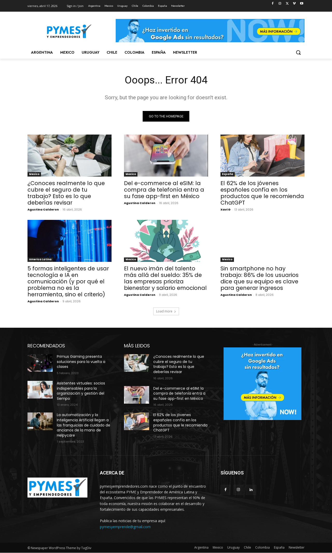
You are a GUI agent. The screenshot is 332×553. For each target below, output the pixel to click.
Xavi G (225, 210)
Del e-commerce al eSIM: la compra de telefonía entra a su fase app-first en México (164, 190)
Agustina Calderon (43, 210)
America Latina (40, 260)
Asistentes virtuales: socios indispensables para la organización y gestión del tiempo (81, 391)
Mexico (34, 174)
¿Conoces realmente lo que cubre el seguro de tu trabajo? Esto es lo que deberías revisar (66, 193)
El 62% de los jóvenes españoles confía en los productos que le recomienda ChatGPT (262, 193)
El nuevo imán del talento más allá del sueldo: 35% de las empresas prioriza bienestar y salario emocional (165, 278)
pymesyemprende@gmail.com (125, 526)
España (227, 174)
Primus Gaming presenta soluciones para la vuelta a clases (81, 361)
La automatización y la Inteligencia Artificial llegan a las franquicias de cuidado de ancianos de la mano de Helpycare (83, 425)
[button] (298, 52)
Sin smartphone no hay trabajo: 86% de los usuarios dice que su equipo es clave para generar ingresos (259, 278)
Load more (166, 311)
